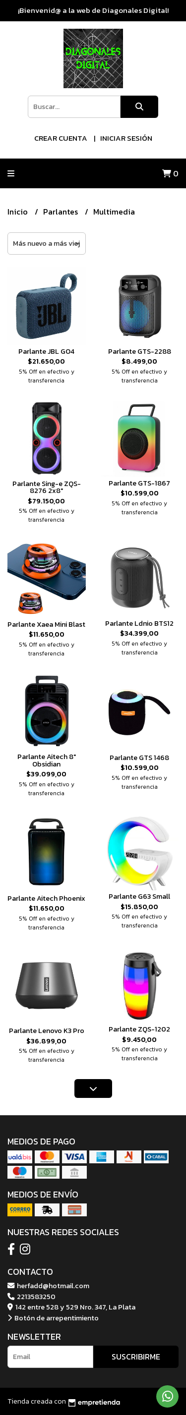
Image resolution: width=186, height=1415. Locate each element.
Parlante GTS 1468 (139, 757)
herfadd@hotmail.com (48, 1285)
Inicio (18, 212)
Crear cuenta (60, 138)
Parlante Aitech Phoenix (46, 898)
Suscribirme (136, 1356)
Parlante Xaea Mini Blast (46, 624)
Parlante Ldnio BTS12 (139, 623)
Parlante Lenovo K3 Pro (46, 1030)
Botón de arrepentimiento (53, 1317)
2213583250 (31, 1296)
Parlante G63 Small (139, 896)
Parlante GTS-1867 (139, 483)
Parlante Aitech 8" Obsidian (46, 760)
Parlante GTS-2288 (139, 351)
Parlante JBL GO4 (46, 351)
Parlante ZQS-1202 (139, 1029)
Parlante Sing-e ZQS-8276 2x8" (46, 487)
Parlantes (61, 212)
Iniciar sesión (126, 138)
